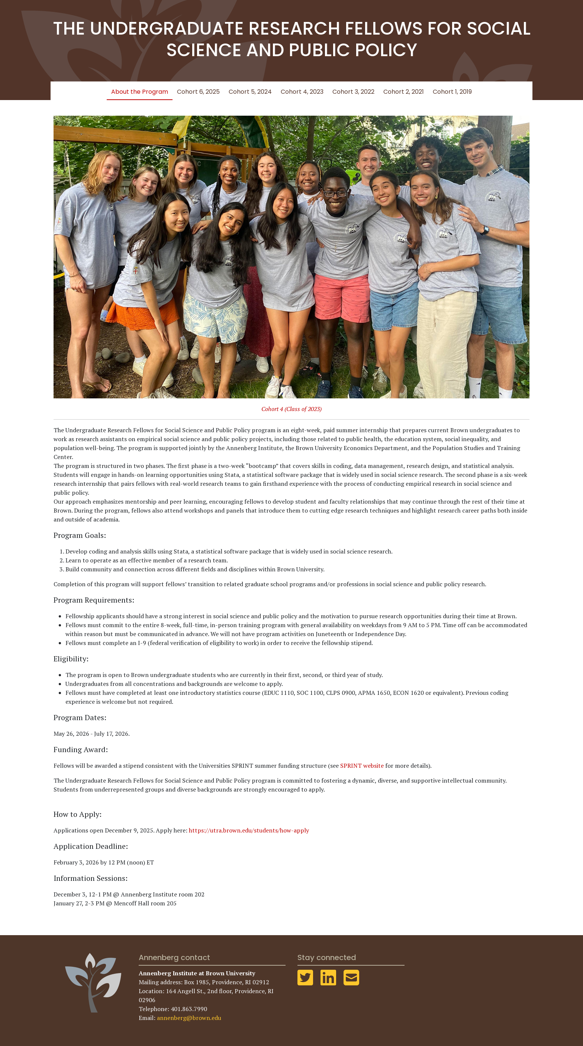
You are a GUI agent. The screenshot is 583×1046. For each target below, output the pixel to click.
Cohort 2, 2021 (403, 91)
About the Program (139, 91)
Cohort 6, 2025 (198, 91)
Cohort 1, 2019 (452, 91)
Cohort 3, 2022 (353, 91)
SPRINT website (362, 765)
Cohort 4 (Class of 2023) (291, 409)
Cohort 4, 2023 (302, 91)
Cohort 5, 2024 (250, 91)
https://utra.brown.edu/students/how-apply (249, 830)
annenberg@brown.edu (189, 1018)
